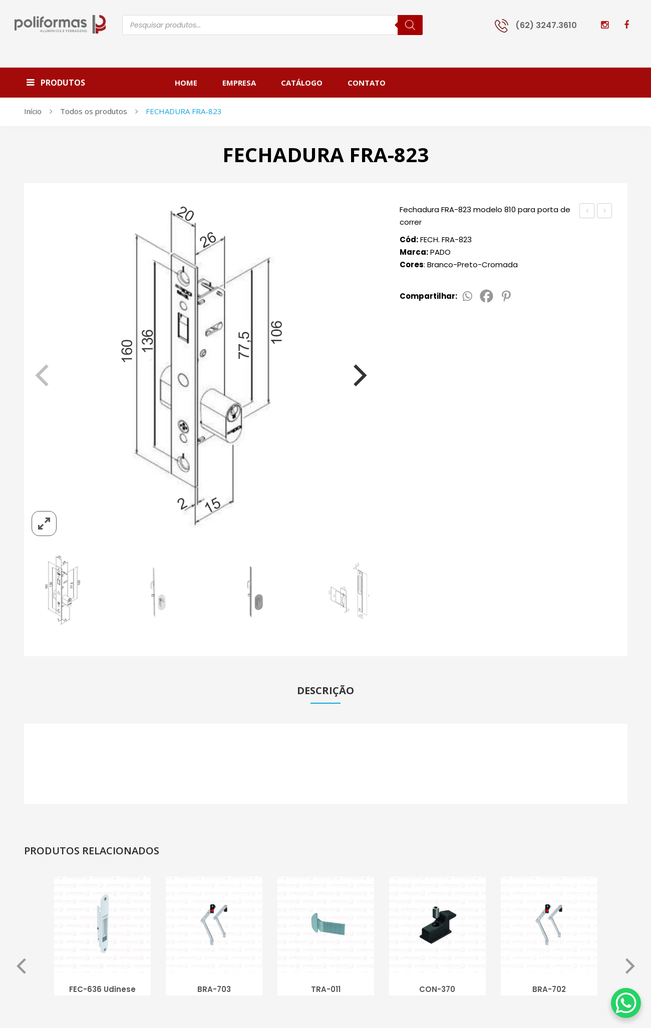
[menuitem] (192, 83)
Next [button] (630, 967)
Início (33, 111)
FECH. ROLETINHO (604, 211)
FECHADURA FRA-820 (587, 211)
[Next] (354, 371)
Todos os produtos (93, 111)
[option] (102, 939)
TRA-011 (326, 990)
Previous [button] (21, 967)
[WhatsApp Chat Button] (626, 1003)
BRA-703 (214, 990)
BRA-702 (549, 990)
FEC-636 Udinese (102, 990)
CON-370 (437, 990)
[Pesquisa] (410, 25)
